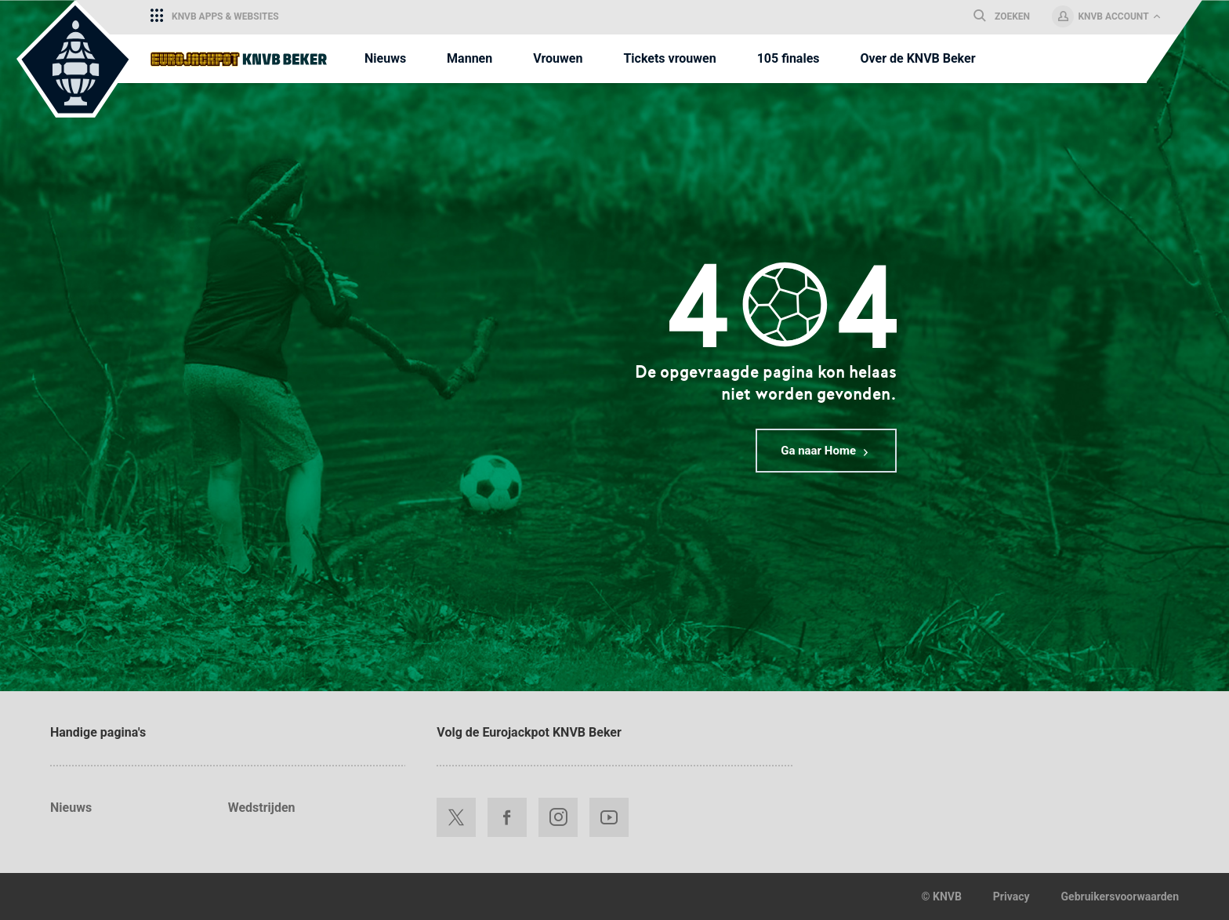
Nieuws (71, 807)
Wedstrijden (261, 807)
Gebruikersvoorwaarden (1120, 896)
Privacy (1011, 896)
